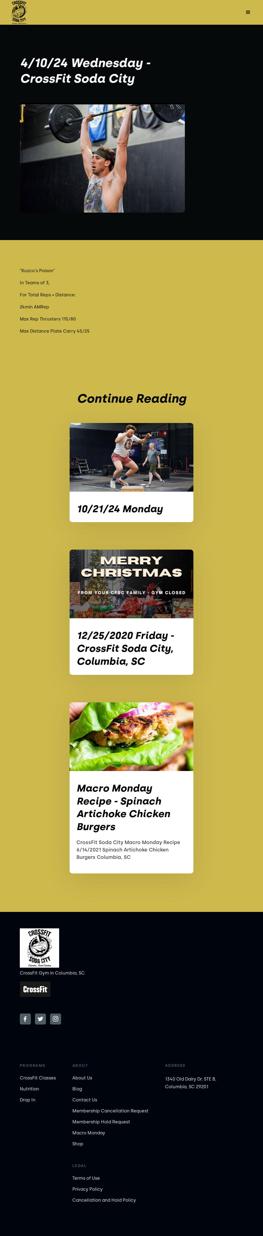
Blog (77, 1089)
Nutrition (29, 1089)
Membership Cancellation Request (110, 1110)
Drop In (27, 1100)
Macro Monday (88, 1132)
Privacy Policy (87, 1189)
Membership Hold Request (101, 1121)
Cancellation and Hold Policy (104, 1200)
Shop (77, 1143)
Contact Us (84, 1100)
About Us (82, 1078)
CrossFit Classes (38, 1078)
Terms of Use (86, 1178)
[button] (248, 12)
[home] (19, 12)
